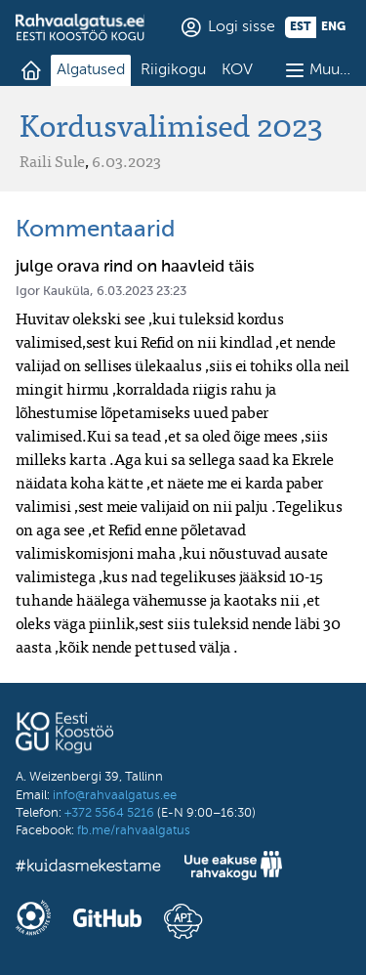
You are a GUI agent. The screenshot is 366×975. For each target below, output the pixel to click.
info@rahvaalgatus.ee (115, 795)
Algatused (91, 70)
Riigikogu (173, 70)
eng (333, 27)
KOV (237, 70)
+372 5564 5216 (109, 813)
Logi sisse (241, 27)
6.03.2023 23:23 (141, 291)
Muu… (329, 70)
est (300, 27)
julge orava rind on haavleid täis (135, 267)
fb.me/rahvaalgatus (133, 831)
